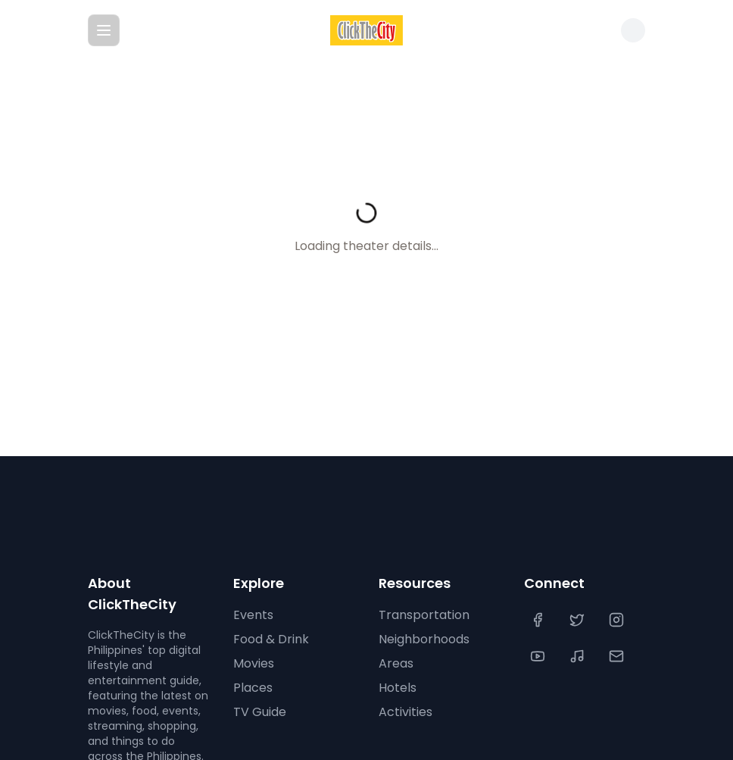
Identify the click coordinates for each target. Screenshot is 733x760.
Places (253, 687)
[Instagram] (618, 619)
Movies (253, 663)
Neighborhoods (424, 639)
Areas (396, 663)
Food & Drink (271, 639)
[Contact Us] (618, 656)
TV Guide (259, 712)
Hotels (397, 687)
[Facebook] (539, 619)
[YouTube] (539, 656)
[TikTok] (578, 656)
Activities (405, 712)
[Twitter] (578, 619)
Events (253, 615)
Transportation (424, 615)
